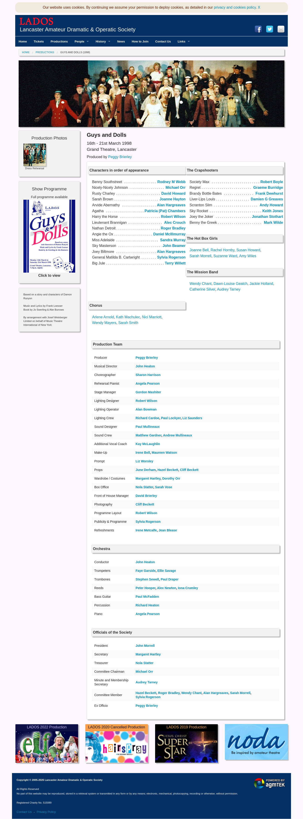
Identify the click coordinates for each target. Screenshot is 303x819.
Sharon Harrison (148, 375)
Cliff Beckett (189, 470)
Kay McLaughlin (148, 444)
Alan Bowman (146, 409)
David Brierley (146, 496)
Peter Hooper (145, 588)
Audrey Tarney (229, 289)
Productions (45, 52)
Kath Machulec (128, 317)
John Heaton (145, 366)
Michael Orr (144, 671)
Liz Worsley (144, 461)
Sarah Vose (163, 487)
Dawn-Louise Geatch (230, 284)
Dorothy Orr (171, 478)
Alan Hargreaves (215, 693)
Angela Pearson (148, 383)
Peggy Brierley (120, 157)
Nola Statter (144, 487)
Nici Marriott (151, 317)
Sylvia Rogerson (148, 521)
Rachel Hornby (222, 250)
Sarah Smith (128, 323)
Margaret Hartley (148, 478)
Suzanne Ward (225, 256)
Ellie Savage (166, 571)
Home (26, 52)
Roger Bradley (169, 693)
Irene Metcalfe (146, 530)
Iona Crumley (188, 588)
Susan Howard (248, 250)
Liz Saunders (192, 418)
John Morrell (145, 645)
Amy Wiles (247, 256)
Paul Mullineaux (148, 426)
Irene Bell (143, 452)
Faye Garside (146, 571)
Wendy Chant (201, 284)
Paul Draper (170, 579)
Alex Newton (166, 588)
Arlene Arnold (103, 317)
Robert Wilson (146, 401)
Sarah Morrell (200, 256)
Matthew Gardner (148, 435)
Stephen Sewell (147, 579)
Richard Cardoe (147, 418)
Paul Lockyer (171, 418)
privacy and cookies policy (235, 7)
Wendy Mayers (104, 323)
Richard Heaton (147, 605)
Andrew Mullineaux (177, 435)
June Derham (146, 470)
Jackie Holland (261, 284)
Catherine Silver (202, 289)
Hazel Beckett (167, 470)
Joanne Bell (199, 250)
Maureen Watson (164, 452)
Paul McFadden (147, 596)
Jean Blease (168, 530)
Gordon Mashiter (148, 392)
